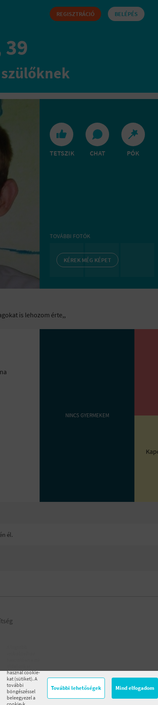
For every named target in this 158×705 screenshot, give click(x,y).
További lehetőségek (76, 688)
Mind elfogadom (134, 688)
